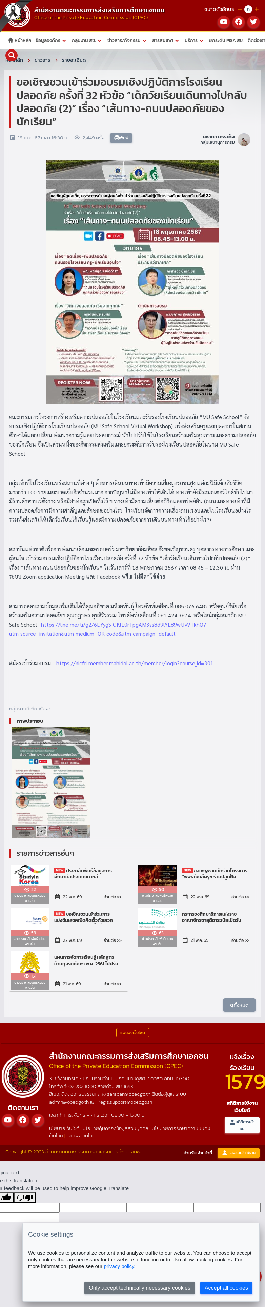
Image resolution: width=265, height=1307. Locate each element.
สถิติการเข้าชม (241, 1125)
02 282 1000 (83, 1086)
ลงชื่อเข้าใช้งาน (239, 1153)
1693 (128, 1086)
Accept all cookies (226, 1288)
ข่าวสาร (42, 60)
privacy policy (119, 1266)
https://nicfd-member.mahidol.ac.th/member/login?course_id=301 (134, 663)
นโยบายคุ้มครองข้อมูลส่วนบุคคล (115, 1128)
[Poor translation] (25, 1197)
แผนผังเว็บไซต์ (80, 1136)
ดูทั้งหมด (239, 1005)
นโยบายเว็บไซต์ (64, 1128)
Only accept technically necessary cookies (139, 1288)
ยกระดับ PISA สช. (226, 40)
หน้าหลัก (19, 40)
